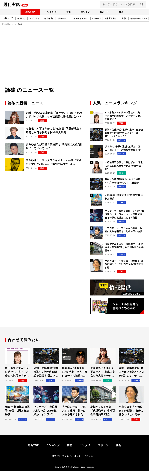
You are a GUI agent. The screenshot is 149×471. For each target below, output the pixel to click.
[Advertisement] (74, 62)
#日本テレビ (62, 18)
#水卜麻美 (48, 18)
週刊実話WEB (7, 24)
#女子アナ (21, 18)
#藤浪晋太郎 (110, 18)
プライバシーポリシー (72, 456)
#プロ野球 (35, 18)
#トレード (96, 18)
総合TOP (29, 12)
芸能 (68, 12)
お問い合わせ (90, 456)
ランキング (50, 12)
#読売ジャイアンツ (138, 18)
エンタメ (85, 12)
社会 (122, 12)
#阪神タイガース (80, 18)
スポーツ (105, 12)
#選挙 (123, 18)
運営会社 (56, 456)
